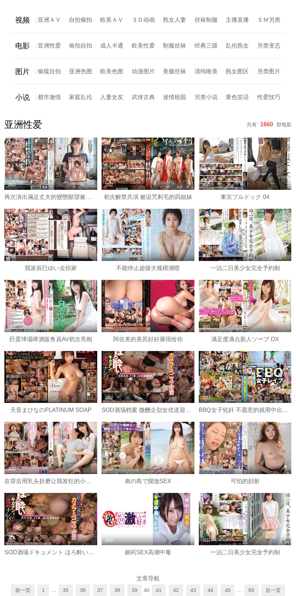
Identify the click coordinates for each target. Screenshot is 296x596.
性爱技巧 (268, 97)
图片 (22, 71)
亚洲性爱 (49, 45)
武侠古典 (143, 97)
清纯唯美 (206, 71)
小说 (22, 97)
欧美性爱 (143, 45)
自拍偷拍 (80, 20)
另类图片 (268, 71)
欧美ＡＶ (111, 20)
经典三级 (206, 45)
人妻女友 (111, 97)
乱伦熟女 (237, 45)
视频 (22, 20)
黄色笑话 (237, 97)
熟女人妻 (174, 20)
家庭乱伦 (80, 97)
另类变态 (268, 45)
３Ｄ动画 (143, 20)
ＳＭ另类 (268, 20)
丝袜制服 (206, 20)
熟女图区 (237, 71)
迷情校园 (174, 97)
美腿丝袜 (174, 71)
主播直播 (237, 20)
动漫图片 (143, 71)
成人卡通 (111, 45)
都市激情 (49, 97)
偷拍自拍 (80, 45)
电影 (22, 46)
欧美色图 (111, 71)
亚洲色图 (80, 71)
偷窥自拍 (49, 71)
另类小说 (206, 97)
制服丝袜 (174, 45)
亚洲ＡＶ (49, 20)
